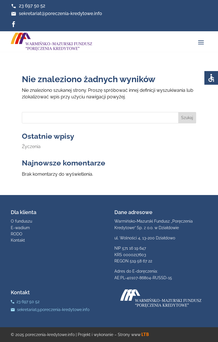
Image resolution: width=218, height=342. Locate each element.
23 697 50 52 (32, 6)
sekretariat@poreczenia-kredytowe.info (60, 13)
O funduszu (21, 221)
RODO (16, 234)
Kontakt (18, 240)
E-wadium (20, 227)
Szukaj (187, 117)
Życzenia (31, 146)
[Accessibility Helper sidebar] (211, 78)
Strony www (133, 334)
